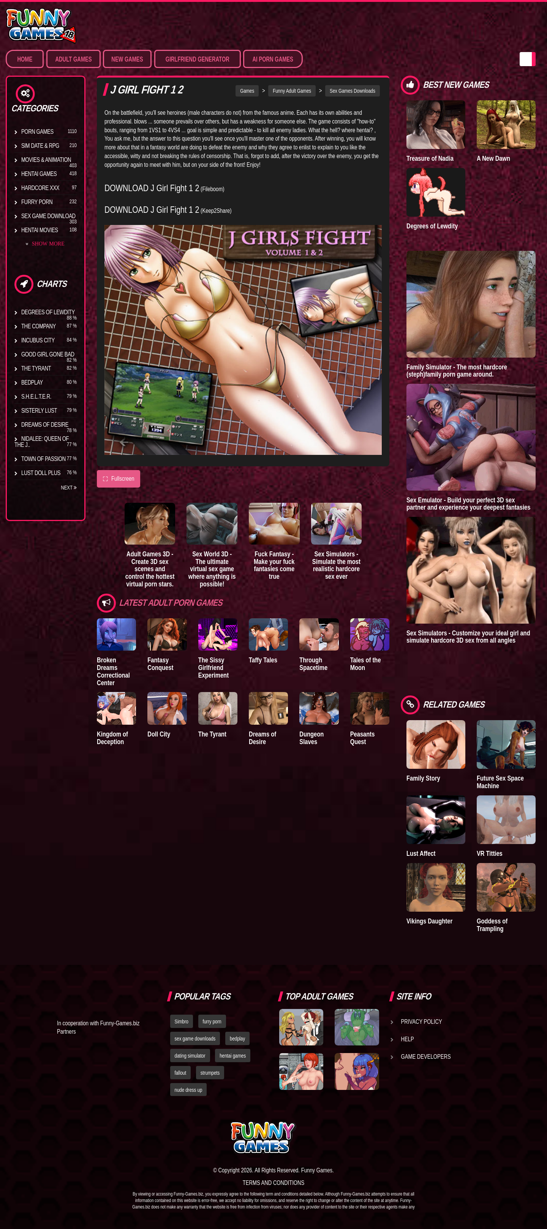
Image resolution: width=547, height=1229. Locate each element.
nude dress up (188, 1090)
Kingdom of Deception (112, 738)
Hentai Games (39, 173)
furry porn (212, 1021)
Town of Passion (43, 458)
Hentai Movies (39, 229)
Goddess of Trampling (492, 925)
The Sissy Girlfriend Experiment (213, 667)
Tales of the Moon (365, 664)
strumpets (210, 1073)
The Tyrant (36, 368)
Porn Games (37, 131)
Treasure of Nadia (430, 158)
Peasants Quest (362, 738)
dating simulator (190, 1056)
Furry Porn (36, 201)
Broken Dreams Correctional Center (113, 671)
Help (407, 1039)
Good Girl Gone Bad (47, 354)
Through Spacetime (313, 664)
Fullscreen (118, 479)
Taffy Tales (263, 660)
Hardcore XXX (40, 187)
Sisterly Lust (39, 410)
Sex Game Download (48, 215)
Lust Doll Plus (40, 472)
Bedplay (32, 382)
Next (69, 488)
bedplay (237, 1039)
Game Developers (426, 1056)
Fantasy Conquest (160, 664)
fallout (181, 1073)
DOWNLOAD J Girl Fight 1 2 (151, 188)
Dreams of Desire (44, 424)
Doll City (158, 734)
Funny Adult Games (292, 91)
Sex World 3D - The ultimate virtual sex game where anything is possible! (212, 569)
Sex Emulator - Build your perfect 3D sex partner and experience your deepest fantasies (468, 504)
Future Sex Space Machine (500, 782)
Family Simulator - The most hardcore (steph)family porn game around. (456, 371)
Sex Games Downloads (352, 91)
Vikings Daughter (429, 921)
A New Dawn (493, 158)
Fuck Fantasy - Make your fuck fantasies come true (274, 565)
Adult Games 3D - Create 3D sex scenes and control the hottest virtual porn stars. (150, 569)
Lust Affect (421, 853)
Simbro (181, 1021)
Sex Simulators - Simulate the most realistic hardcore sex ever (336, 565)
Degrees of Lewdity (48, 312)
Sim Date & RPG (40, 145)
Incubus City (38, 340)
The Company (38, 326)
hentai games (233, 1056)
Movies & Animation (46, 159)
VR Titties (490, 853)
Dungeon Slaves (311, 738)
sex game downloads (195, 1039)
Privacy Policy (421, 1021)
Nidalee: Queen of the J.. (41, 441)
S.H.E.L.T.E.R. (36, 396)
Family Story (423, 778)
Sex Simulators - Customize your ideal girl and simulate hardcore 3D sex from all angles (468, 637)
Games (247, 91)
